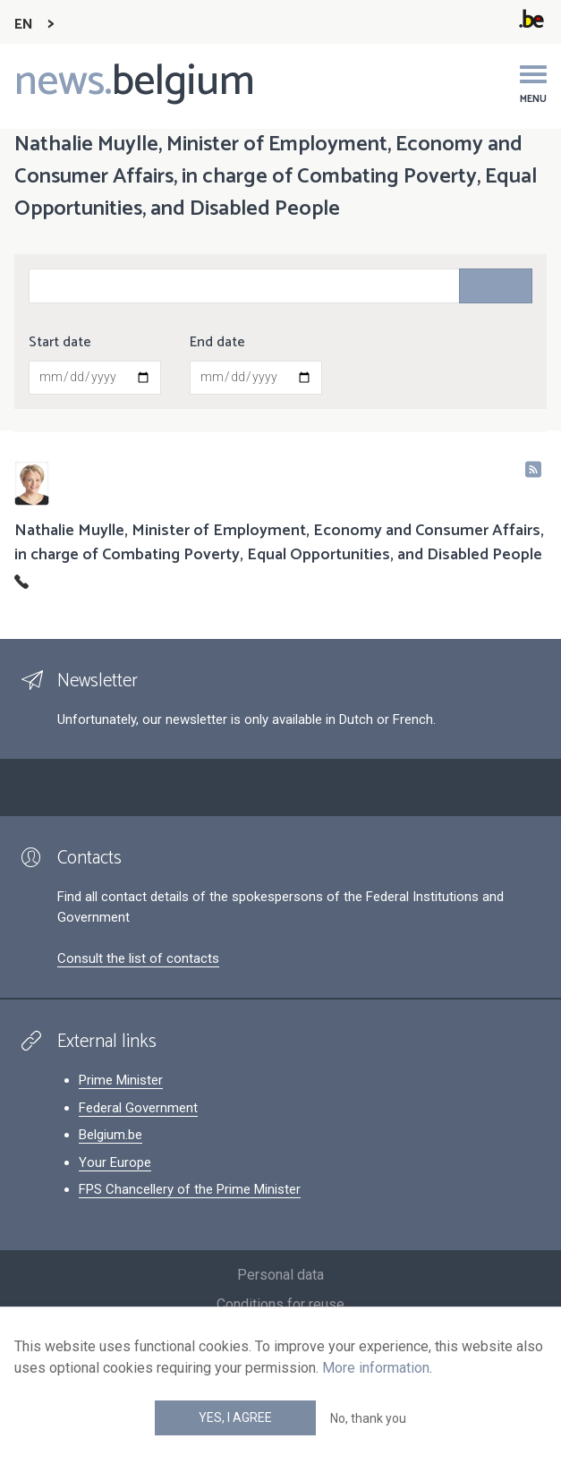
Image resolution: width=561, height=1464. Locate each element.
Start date (60, 342)
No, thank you (368, 1418)
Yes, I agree (235, 1417)
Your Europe (115, 1162)
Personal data (280, 1274)
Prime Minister (121, 1080)
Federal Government (138, 1108)
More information (375, 1367)
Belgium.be (110, 1135)
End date (217, 342)
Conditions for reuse (280, 1304)
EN (23, 25)
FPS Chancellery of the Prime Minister (190, 1189)
